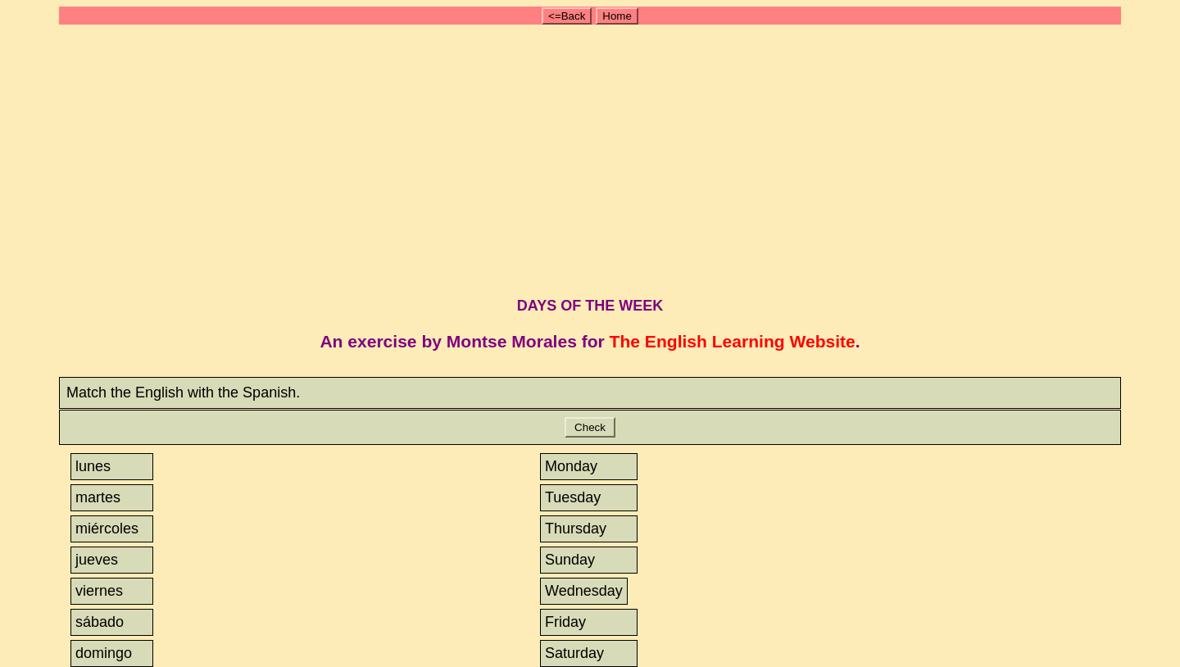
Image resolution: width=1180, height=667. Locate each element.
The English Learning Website (733, 341)
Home (617, 16)
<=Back (566, 16)
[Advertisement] (596, 158)
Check (589, 427)
